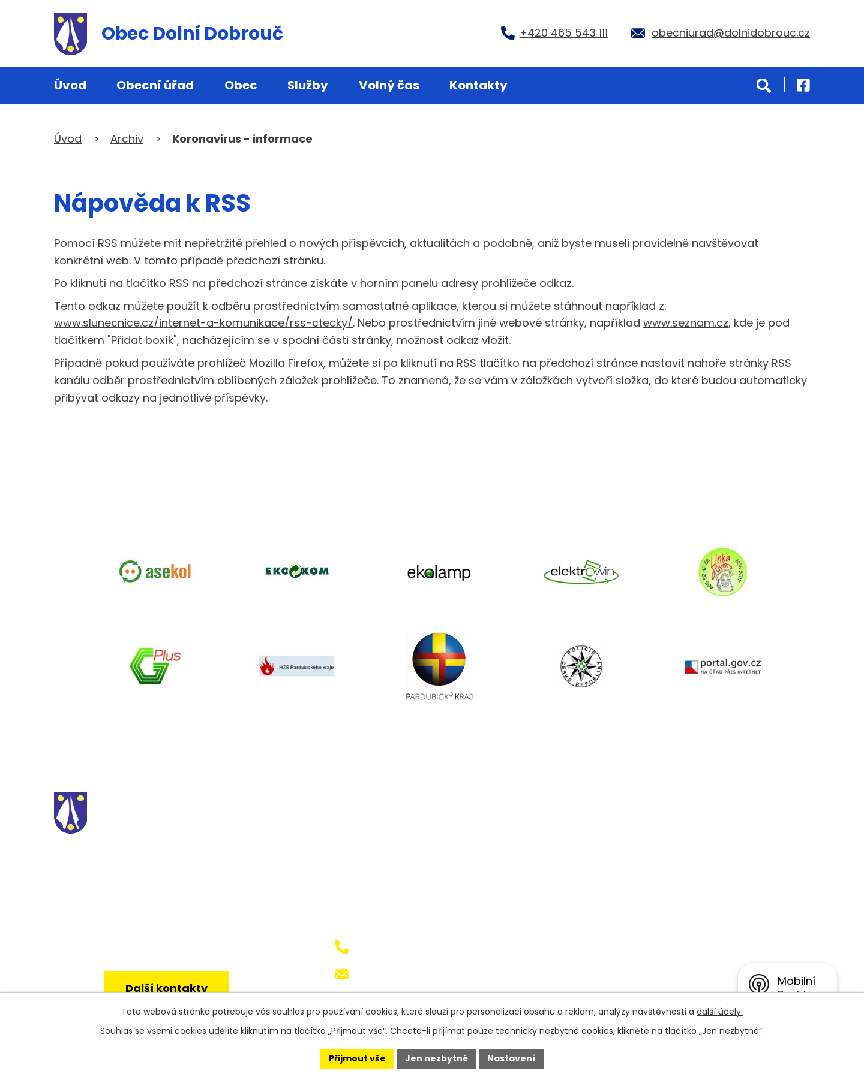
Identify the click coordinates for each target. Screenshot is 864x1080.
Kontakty (478, 85)
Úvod (70, 85)
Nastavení (511, 1058)
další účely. (720, 1012)
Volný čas (389, 85)
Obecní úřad (155, 85)
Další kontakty (166, 988)
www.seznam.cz (685, 322)
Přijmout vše (357, 1058)
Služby (307, 85)
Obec (240, 85)
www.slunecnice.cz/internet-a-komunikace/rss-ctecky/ (203, 322)
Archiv (126, 138)
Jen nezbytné (436, 1058)
